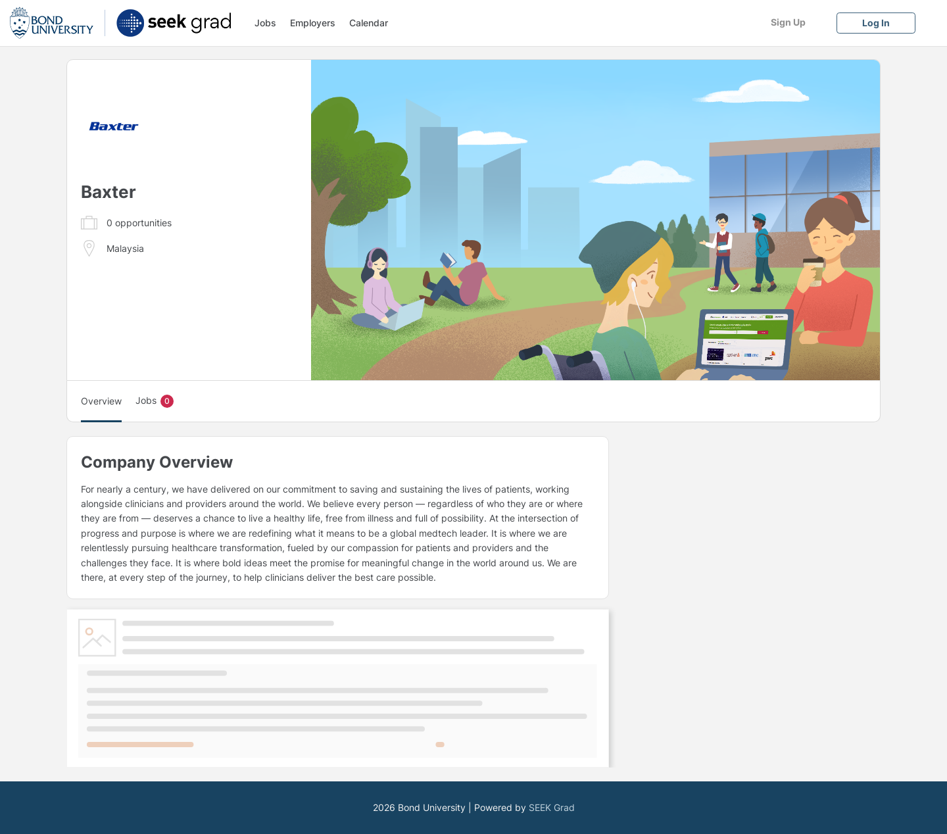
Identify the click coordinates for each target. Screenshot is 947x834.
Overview (101, 400)
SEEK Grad (552, 807)
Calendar (368, 22)
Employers (312, 22)
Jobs (265, 22)
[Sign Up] (787, 22)
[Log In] (876, 22)
